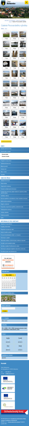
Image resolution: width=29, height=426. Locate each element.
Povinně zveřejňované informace (8, 189)
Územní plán (5, 154)
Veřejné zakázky (4, 212)
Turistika (3, 174)
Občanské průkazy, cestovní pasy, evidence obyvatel (13, 240)
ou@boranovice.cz (9, 373)
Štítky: (2, 28)
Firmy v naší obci (6, 305)
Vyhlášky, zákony (5, 195)
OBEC (2, 146)
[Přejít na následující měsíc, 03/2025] (14, 275)
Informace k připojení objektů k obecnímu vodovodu (13, 248)
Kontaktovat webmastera (17, 418)
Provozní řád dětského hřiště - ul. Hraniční (11, 235)
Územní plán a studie (6, 151)
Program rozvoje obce (6, 160)
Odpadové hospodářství (6, 224)
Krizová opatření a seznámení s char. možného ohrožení (14, 198)
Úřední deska (4, 183)
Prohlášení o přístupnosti (11, 420)
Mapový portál (4, 166)
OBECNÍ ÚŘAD (5, 178)
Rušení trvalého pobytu (6, 232)
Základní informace (5, 180)
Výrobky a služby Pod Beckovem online (10, 246)
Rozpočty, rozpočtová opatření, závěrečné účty (12, 206)
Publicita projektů (5, 215)
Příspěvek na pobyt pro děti (7, 229)
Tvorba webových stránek (14, 422)
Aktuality (7, 20)
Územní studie (5, 156)
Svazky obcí (3, 169)
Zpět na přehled (6, 141)
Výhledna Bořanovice (6, 163)
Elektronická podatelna (6, 201)
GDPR (2, 218)
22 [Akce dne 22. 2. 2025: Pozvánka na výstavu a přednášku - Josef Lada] (12, 285)
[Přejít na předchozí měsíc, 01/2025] (3, 275)
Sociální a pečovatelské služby (8, 243)
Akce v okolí (3, 171)
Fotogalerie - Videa (14, 20)
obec (6, 28)
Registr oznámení (5, 204)
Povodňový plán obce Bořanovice (9, 251)
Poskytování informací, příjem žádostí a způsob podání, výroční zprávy (14, 192)
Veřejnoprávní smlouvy (6, 209)
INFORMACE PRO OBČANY (10, 221)
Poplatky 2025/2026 (5, 226)
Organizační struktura (6, 186)
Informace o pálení (5, 237)
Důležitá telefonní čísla (6, 148)
